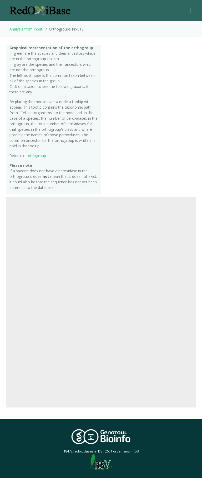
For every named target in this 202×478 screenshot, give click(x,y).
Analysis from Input (25, 29)
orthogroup (36, 155)
